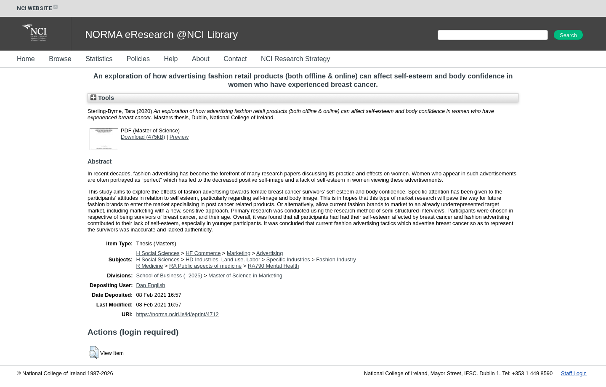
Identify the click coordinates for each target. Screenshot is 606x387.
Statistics (98, 58)
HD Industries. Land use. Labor (223, 259)
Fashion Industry (336, 259)
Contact (235, 58)
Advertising (269, 253)
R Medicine (149, 266)
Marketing (238, 253)
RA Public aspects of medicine (205, 266)
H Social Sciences (157, 253)
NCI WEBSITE (38, 8)
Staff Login (574, 373)
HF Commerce (203, 253)
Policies (138, 58)
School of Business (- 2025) (169, 275)
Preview (179, 137)
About (201, 58)
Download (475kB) (143, 137)
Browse (60, 58)
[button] (93, 352)
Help (171, 58)
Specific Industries (288, 259)
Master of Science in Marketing (245, 275)
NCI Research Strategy (295, 58)
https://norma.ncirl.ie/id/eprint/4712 (177, 314)
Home (26, 58)
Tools (102, 97)
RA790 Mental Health (273, 266)
